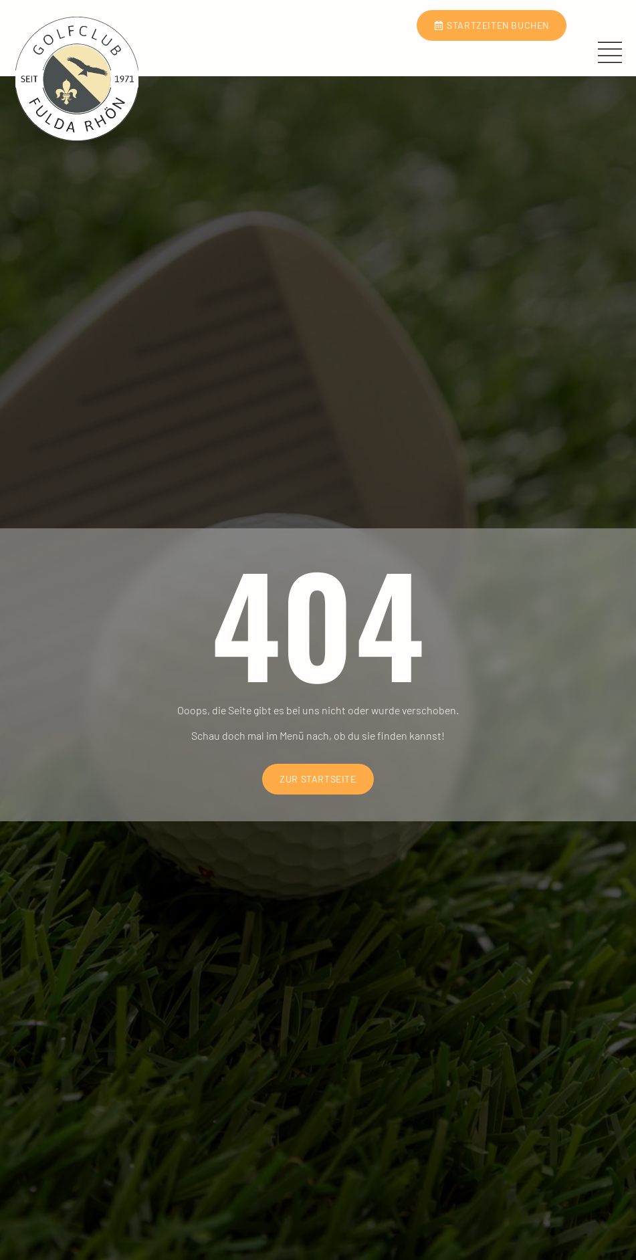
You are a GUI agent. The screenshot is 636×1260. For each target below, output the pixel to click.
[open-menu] (613, 53)
